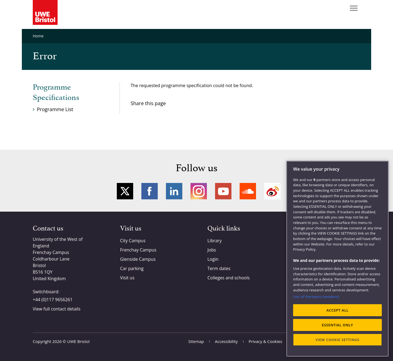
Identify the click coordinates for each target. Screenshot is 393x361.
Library (214, 241)
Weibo (272, 191)
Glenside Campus (138, 259)
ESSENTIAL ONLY (337, 324)
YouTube (223, 191)
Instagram (198, 191)
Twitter (125, 191)
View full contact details (57, 309)
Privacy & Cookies (265, 341)
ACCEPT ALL (337, 310)
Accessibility (226, 341)
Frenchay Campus (138, 250)
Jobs (211, 250)
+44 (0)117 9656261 (53, 300)
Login (213, 259)
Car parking (132, 268)
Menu (353, 8)
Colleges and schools (228, 278)
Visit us (127, 278)
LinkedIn (174, 191)
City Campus (132, 241)
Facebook (149, 191)
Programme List (55, 109)
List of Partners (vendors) (316, 296)
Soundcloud (248, 191)
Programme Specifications (56, 92)
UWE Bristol (78, 341)
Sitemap (196, 341)
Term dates (218, 268)
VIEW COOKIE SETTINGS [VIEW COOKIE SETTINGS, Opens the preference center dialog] (337, 339)
